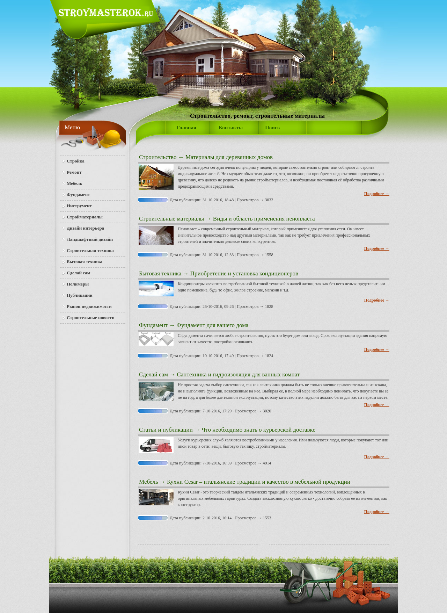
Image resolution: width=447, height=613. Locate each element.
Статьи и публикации (166, 429)
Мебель (148, 481)
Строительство (157, 157)
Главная (186, 127)
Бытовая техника (160, 273)
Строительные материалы (171, 218)
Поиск (272, 127)
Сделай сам (153, 374)
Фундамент (153, 325)
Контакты (231, 127)
